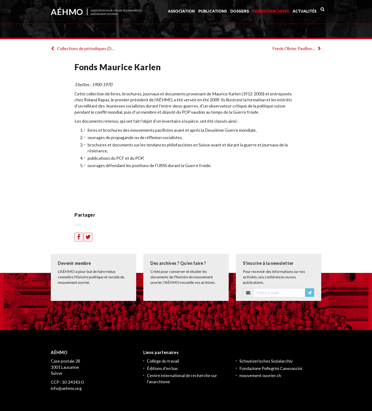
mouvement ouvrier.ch (260, 375)
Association (181, 12)
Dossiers (239, 12)
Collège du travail (163, 361)
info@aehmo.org (66, 388)
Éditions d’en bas (162, 368)
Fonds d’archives (270, 12)
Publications (212, 12)
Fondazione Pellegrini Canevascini (270, 368)
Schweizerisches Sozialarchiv (266, 361)
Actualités (304, 12)
